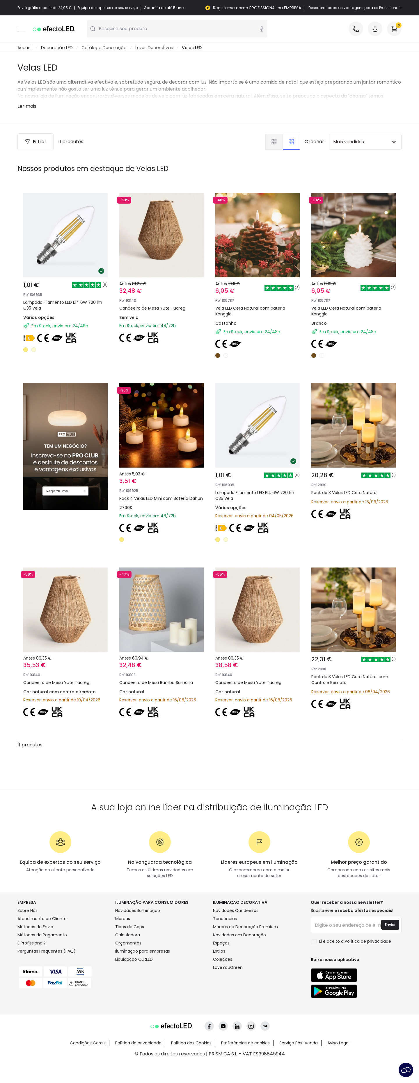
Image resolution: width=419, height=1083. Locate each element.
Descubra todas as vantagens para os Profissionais (355, 8)
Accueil (24, 48)
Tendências (225, 919)
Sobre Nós (27, 910)
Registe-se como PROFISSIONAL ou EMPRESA (257, 8)
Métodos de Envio (35, 927)
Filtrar (35, 141)
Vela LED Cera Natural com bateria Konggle (250, 311)
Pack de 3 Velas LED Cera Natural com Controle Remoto (349, 679)
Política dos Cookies (191, 1043)
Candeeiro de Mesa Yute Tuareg (152, 308)
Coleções (222, 959)
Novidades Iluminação (137, 910)
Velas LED (192, 48)
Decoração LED (57, 48)
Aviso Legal (338, 1043)
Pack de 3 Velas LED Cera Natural (344, 492)
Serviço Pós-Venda (298, 1043)
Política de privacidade (138, 1043)
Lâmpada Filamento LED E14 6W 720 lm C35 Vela (62, 305)
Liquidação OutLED (134, 959)
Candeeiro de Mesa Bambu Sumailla (156, 682)
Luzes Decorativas (154, 48)
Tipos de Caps (129, 927)
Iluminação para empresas (142, 951)
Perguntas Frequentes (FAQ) (46, 951)
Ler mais (26, 106)
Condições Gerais (88, 1043)
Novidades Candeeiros (235, 910)
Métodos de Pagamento (42, 935)
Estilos (219, 951)
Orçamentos (128, 943)
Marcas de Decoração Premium (245, 927)
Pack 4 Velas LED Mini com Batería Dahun (161, 498)
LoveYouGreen (228, 967)
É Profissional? (31, 943)
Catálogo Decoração (104, 48)
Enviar (390, 924)
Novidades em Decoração (239, 935)
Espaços (221, 943)
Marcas (122, 919)
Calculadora (127, 935)
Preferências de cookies (245, 1043)
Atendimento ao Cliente (42, 919)
